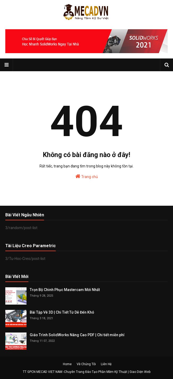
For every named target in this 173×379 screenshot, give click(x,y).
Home (67, 364)
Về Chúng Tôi (86, 364)
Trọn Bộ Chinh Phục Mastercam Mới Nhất (65, 290)
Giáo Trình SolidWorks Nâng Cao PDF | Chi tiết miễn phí (77, 335)
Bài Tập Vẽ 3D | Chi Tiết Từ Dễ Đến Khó (62, 312)
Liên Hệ (106, 364)
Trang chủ (86, 176)
